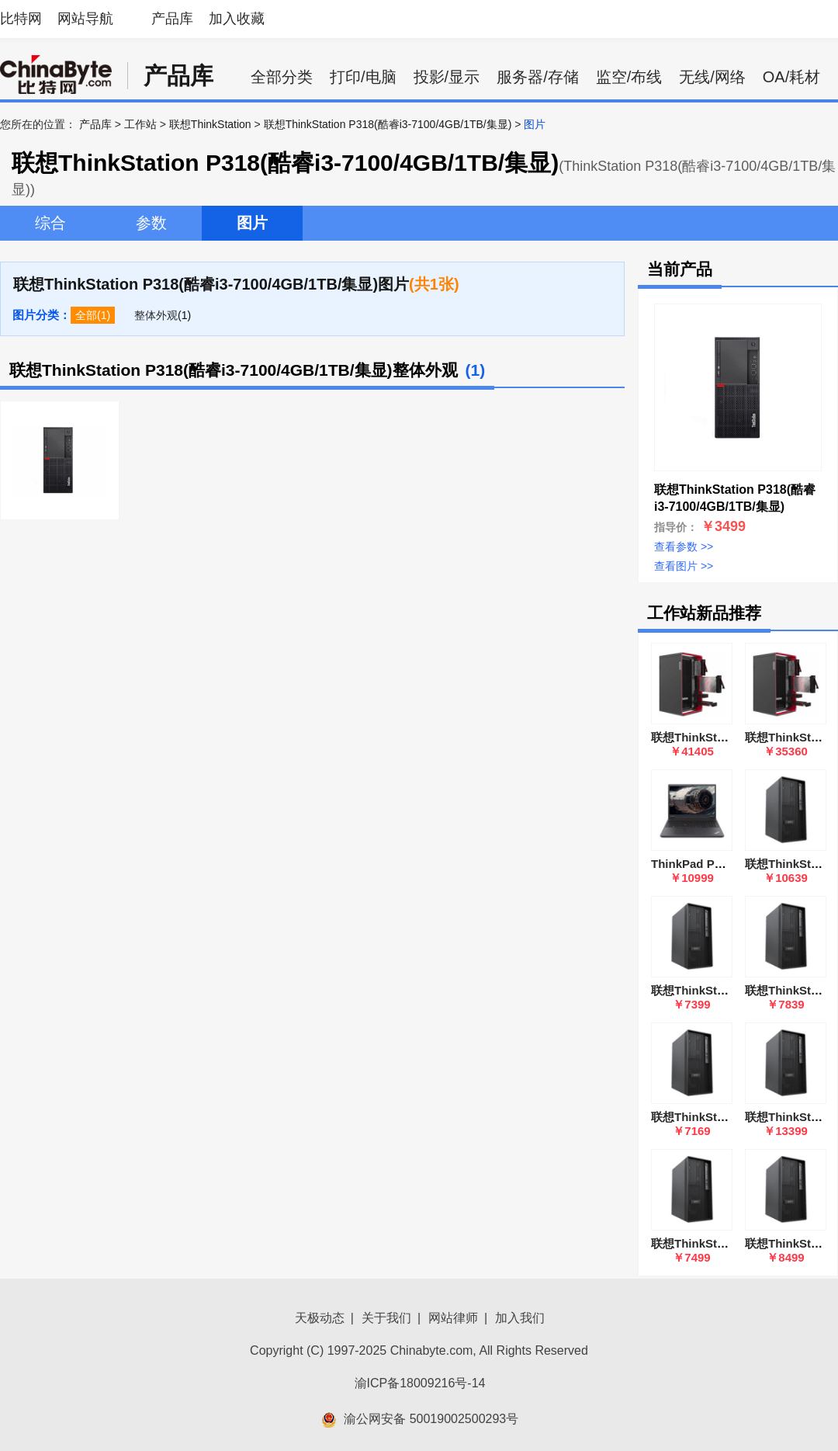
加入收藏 (237, 18)
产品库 (172, 18)
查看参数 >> (683, 546)
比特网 (21, 18)
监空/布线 (629, 76)
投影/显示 (447, 76)
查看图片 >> (683, 566)
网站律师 (453, 1317)
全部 (86, 315)
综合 (50, 222)
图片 (252, 222)
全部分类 (282, 76)
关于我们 (386, 1317)
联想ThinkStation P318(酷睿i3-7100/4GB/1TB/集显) (388, 124)
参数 (151, 222)
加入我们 (520, 1317)
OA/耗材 (791, 76)
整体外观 (156, 315)
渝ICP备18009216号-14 (420, 1383)
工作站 (140, 124)
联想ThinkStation (210, 124)
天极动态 (320, 1317)
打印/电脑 (363, 76)
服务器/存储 (538, 76)
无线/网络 (712, 76)
